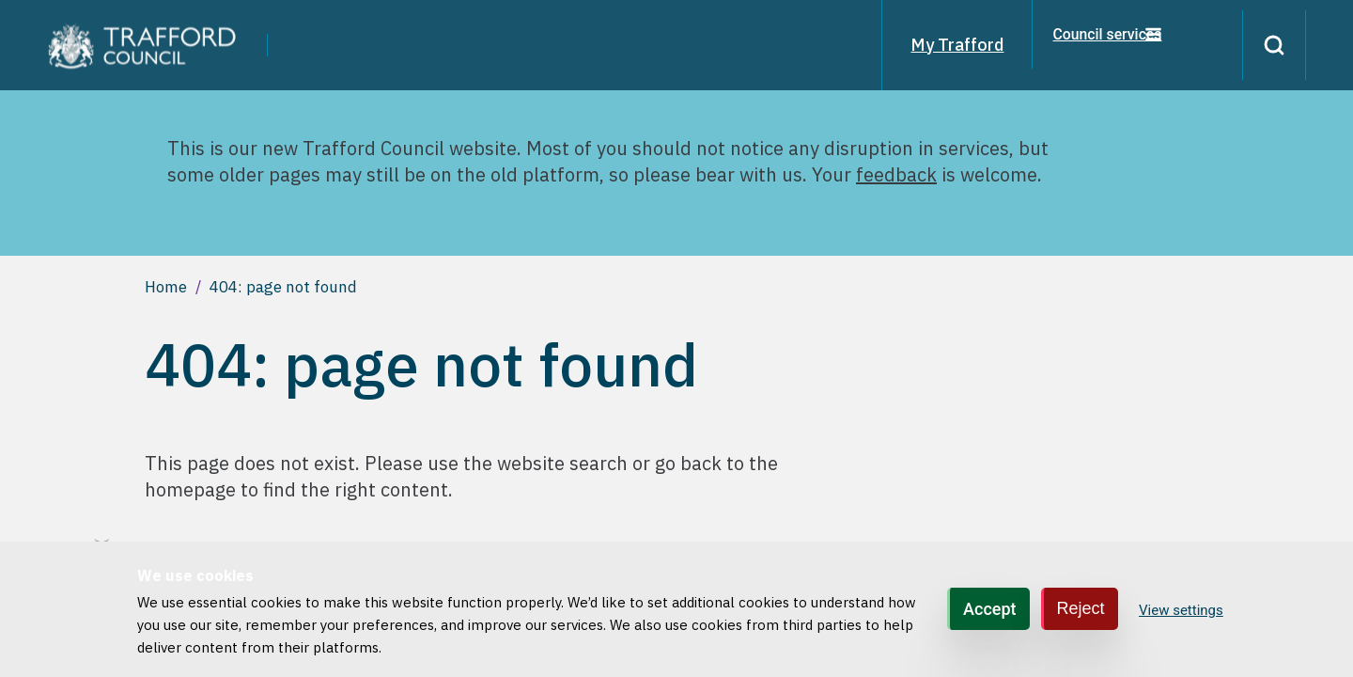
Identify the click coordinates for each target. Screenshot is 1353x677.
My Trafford (941, 44)
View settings (1181, 610)
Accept (989, 609)
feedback (896, 174)
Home (166, 286)
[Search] (1266, 45)
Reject (1081, 608)
